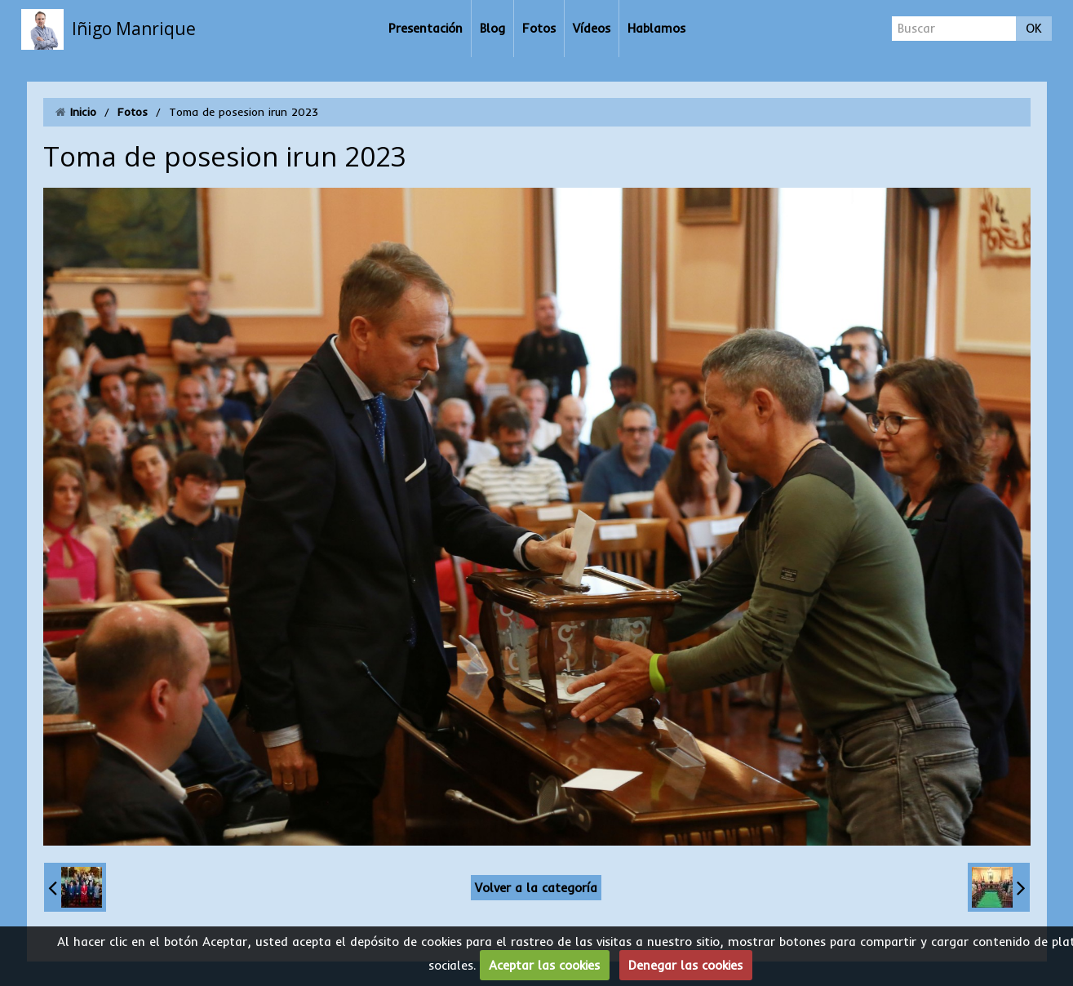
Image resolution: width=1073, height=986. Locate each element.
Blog (492, 28)
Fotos (539, 28)
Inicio (83, 111)
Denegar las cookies (685, 965)
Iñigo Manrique (134, 28)
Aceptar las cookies (544, 965)
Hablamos (656, 28)
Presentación (425, 28)
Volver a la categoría (536, 887)
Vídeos (591, 28)
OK (1034, 28)
